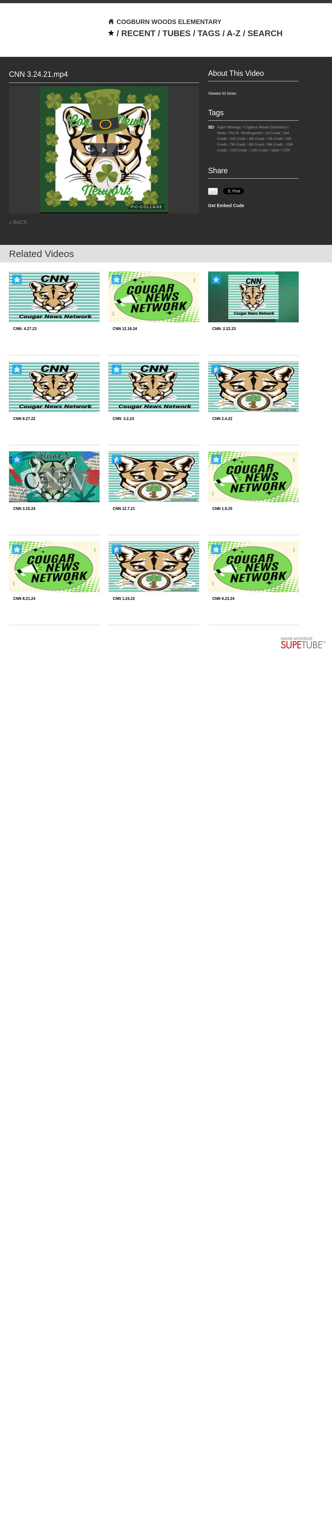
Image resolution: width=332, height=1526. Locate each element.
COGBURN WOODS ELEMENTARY (165, 21)
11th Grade (238, 150)
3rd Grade (238, 138)
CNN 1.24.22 (124, 598)
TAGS (209, 33)
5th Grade (275, 138)
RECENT (138, 33)
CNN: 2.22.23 (224, 329)
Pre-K (234, 133)
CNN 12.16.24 (125, 329)
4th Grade (256, 138)
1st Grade (272, 133)
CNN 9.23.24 (223, 598)
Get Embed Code (226, 205)
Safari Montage (229, 127)
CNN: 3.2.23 (123, 418)
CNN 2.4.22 (222, 418)
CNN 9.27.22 (24, 418)
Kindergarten (251, 133)
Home (221, 133)
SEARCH (265, 33)
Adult (275, 150)
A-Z (233, 33)
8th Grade (256, 144)
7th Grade (238, 144)
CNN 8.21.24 (24, 598)
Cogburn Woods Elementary (265, 127)
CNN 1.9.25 (222, 508)
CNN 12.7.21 (124, 508)
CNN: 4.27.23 (24, 329)
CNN (286, 150)
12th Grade (259, 150)
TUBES (176, 33)
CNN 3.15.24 (24, 508)
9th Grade (275, 144)
